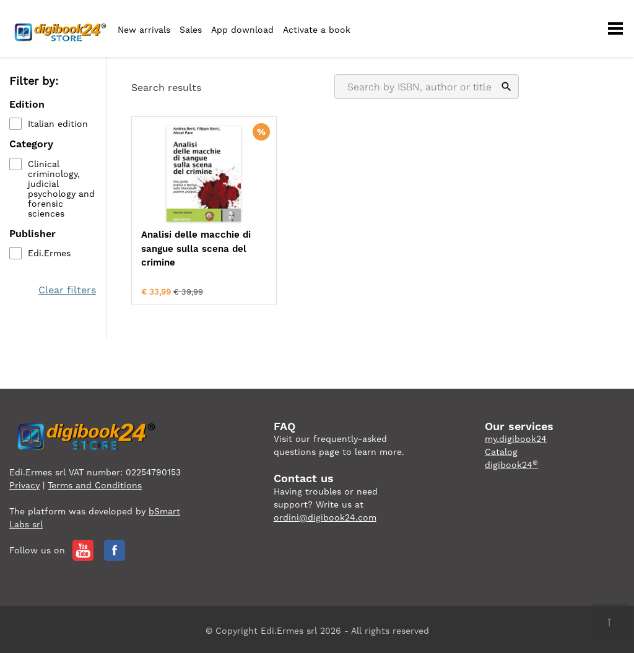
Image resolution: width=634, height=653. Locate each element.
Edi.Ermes (49, 253)
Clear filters (68, 290)
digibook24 (511, 462)
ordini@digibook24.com (325, 514)
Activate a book (316, 30)
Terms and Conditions (95, 482)
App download (242, 30)
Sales (191, 30)
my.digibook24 (516, 436)
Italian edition (58, 124)
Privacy (24, 482)
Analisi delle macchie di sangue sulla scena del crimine (190, 248)
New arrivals (144, 30)
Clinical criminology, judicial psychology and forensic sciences (61, 188)
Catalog (501, 449)
